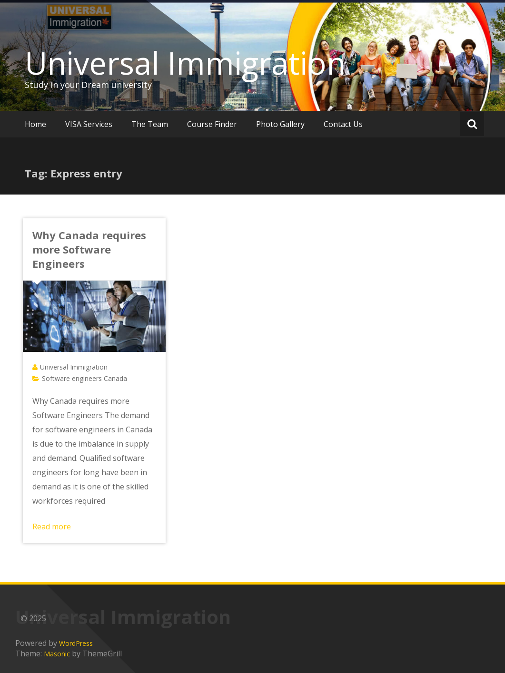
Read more (51, 526)
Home (35, 124)
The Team (149, 124)
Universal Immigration (185, 63)
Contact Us (343, 124)
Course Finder (212, 124)
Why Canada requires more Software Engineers (89, 249)
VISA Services (88, 124)
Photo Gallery (280, 124)
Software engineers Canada (84, 378)
